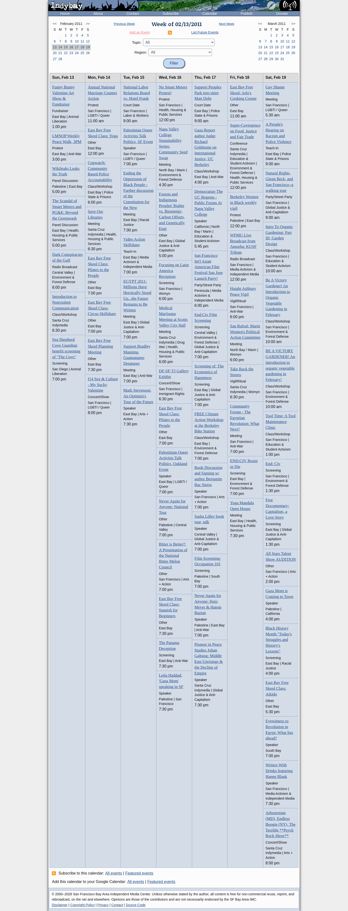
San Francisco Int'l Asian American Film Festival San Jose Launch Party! (209, 267)
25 (82, 53)
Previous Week (124, 24)
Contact (132, 13)
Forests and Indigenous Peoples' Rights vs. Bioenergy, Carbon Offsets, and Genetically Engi (172, 211)
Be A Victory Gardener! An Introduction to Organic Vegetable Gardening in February (278, 297)
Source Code (135, 905)
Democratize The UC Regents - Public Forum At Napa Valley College (209, 203)
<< (55, 24)
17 (77, 47)
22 (66, 53)
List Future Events (205, 32)
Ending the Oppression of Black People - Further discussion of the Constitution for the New (138, 190)
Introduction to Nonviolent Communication (65, 302)
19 (88, 47)
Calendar (209, 13)
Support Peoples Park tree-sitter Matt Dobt (208, 93)
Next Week (226, 24)
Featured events (139, 873)
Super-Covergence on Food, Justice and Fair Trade (245, 131)
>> (88, 24)
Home (65, 13)
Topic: (136, 42)
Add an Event (140, 32)
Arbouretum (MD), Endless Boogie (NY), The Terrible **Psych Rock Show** (281, 824)
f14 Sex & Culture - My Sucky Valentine (103, 385)
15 (66, 47)
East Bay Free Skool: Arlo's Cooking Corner (243, 93)
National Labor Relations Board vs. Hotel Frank (136, 93)
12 (88, 41)
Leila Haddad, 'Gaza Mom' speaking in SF (171, 681)
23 (71, 53)
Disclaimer (59, 905)
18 (82, 47)
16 (71, 47)
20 (55, 53)
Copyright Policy (82, 905)
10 (77, 41)
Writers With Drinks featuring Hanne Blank (279, 771)
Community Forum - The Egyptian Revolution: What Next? (244, 417)
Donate (282, 13)
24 (77, 53)
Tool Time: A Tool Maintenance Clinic (281, 422)
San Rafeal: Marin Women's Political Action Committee (245, 332)
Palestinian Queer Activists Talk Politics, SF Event (138, 136)
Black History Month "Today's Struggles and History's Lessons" (279, 639)
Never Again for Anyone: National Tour (173, 507)
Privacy (103, 905)
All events (113, 873)
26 (88, 53)
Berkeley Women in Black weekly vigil (244, 202)
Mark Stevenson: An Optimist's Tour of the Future (138, 396)
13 (55, 47)
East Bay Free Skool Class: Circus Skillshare (102, 308)
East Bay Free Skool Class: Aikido (277, 688)
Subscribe (171, 13)
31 (282, 59)
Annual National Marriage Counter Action (102, 93)
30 (277, 59)
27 (55, 59)
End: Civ (273, 463)
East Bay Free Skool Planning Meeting (100, 346)
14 (60, 47)
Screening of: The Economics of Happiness (209, 372)
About (98, 13)
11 (82, 41)
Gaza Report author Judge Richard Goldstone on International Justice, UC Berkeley (206, 147)
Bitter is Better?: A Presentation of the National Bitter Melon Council (173, 555)
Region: (141, 52)
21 (60, 53)
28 (60, 59)
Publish (247, 13)
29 (271, 59)
